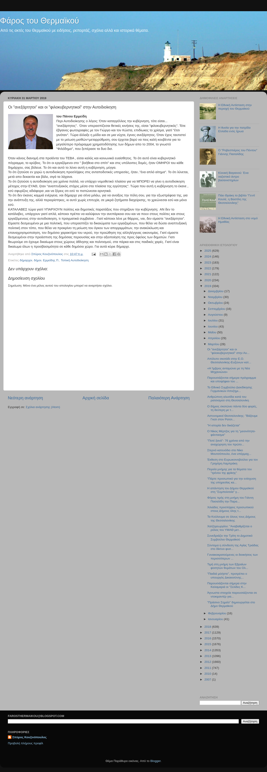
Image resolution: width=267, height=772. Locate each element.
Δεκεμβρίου (216, 291)
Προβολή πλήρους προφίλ (25, 743)
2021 (208, 274)
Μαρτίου (214, 344)
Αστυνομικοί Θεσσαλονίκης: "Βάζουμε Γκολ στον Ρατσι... (232, 417)
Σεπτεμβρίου (217, 309)
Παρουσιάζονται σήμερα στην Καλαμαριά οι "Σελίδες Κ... (227, 585)
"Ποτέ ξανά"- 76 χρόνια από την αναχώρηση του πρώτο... (228, 442)
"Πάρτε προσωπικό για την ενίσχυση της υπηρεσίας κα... (231, 480)
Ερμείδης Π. (51, 260)
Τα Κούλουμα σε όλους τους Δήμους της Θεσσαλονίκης (231, 518)
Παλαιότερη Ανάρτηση (169, 398)
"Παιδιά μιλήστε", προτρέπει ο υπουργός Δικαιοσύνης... (227, 575)
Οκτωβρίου (216, 302)
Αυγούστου (216, 314)
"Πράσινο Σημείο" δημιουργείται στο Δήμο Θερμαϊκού (231, 604)
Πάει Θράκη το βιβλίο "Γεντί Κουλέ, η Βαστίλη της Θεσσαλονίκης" (236, 199)
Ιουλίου (213, 320)
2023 (208, 262)
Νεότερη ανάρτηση (25, 398)
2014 (208, 650)
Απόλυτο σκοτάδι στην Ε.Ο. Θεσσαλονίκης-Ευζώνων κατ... (229, 360)
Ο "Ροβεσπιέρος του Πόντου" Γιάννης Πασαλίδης (237, 152)
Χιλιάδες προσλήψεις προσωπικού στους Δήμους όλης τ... (230, 509)
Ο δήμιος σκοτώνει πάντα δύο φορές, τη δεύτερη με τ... (232, 408)
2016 (208, 638)
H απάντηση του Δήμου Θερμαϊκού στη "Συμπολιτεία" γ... (230, 490)
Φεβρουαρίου (217, 613)
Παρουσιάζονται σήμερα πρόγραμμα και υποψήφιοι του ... (231, 379)
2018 (208, 626)
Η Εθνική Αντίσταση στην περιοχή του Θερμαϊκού (235, 106)
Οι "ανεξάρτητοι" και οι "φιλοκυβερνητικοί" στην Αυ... (228, 351)
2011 (208, 668)
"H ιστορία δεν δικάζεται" (223, 425)
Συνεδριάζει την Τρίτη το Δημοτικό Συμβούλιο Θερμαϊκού (230, 537)
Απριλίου (214, 338)
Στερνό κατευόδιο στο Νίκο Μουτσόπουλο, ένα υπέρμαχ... (229, 452)
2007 (208, 679)
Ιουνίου (213, 326)
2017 (208, 632)
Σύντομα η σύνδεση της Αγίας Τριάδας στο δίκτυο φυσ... (233, 547)
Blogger (155, 761)
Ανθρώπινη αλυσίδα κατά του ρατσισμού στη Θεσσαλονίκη (228, 398)
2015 (208, 644)
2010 (208, 673)
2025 (208, 250)
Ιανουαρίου (216, 619)
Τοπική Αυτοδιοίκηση (75, 260)
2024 (208, 256)
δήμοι (37, 260)
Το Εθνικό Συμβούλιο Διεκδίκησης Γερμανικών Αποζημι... (229, 389)
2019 (208, 286)
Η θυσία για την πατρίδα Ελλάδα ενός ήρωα (234, 129)
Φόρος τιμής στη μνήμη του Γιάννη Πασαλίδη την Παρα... (230, 499)
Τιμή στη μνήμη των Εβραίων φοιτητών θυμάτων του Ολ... (227, 566)
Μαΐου (212, 332)
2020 (208, 280)
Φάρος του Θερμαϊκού (39, 20)
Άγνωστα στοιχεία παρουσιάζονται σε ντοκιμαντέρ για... (232, 594)
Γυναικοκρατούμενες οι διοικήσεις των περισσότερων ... (232, 556)
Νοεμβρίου (215, 297)
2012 (208, 662)
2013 (208, 656)
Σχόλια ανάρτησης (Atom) (43, 407)
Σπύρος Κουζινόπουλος (29, 737)
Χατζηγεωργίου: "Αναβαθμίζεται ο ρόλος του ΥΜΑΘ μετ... (229, 528)
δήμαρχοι (26, 260)
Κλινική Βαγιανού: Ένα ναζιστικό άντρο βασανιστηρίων (233, 176)
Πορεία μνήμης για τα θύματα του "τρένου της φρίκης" (229, 471)
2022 (208, 268)
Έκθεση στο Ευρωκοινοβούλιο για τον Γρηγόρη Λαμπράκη (232, 461)
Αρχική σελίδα (96, 398)
